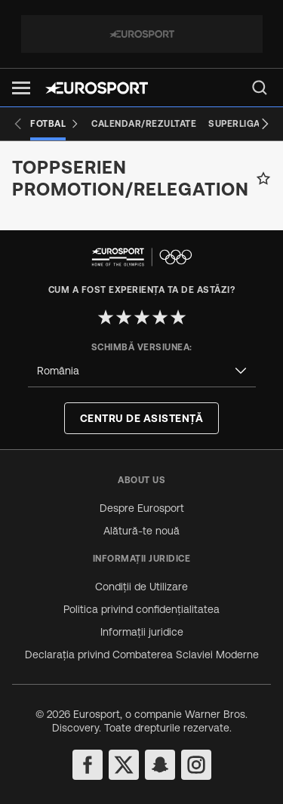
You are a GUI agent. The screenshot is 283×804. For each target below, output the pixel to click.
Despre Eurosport (142, 508)
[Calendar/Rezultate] (143, 123)
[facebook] (87, 765)
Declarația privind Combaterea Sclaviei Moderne (142, 654)
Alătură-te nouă (141, 531)
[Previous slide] (18, 124)
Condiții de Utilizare (141, 587)
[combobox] (142, 371)
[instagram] (196, 765)
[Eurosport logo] (96, 88)
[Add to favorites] (263, 178)
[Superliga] (234, 123)
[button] (21, 88)
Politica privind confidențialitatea (141, 609)
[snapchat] (160, 765)
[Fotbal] (54, 123)
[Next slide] (265, 124)
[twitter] (124, 765)
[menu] (259, 87)
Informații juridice (141, 632)
